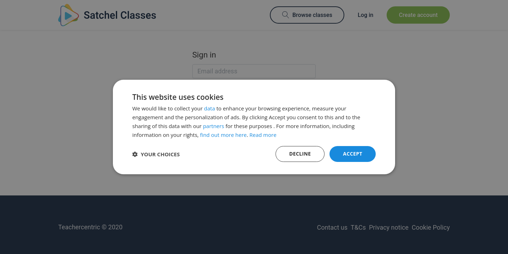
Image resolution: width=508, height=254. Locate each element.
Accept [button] (352, 153)
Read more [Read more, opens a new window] (263, 134)
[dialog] (254, 127)
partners (213, 125)
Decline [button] (300, 153)
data (209, 108)
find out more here (223, 134)
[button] (156, 154)
